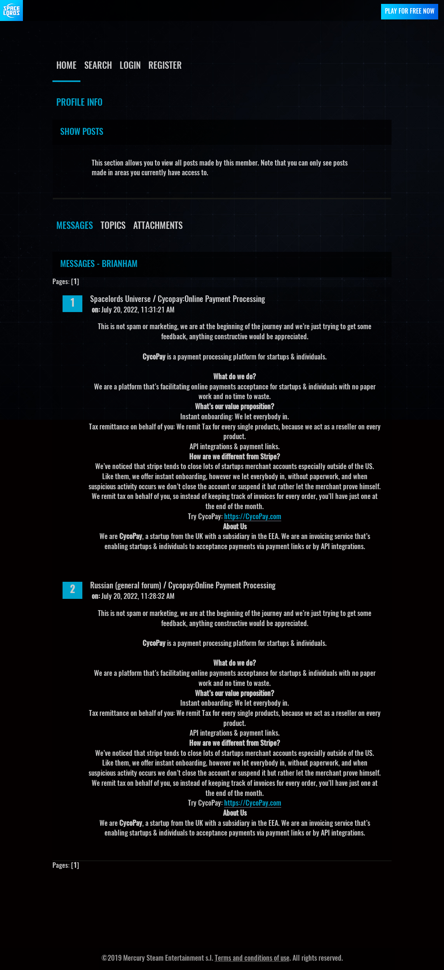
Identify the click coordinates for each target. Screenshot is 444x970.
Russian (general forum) (125, 586)
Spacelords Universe (120, 300)
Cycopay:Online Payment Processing (211, 300)
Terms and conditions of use (252, 958)
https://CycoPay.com (252, 517)
